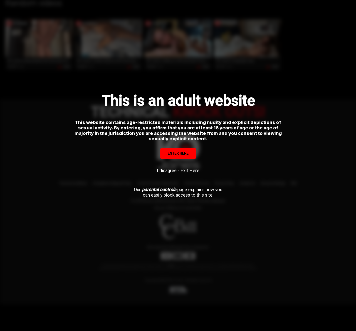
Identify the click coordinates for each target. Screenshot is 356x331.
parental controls (159, 189)
